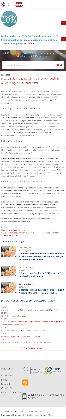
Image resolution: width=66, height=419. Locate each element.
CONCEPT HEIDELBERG (8, 377)
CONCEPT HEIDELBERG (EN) (11, 390)
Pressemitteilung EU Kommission (14, 230)
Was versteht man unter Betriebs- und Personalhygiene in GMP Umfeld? (29, 310)
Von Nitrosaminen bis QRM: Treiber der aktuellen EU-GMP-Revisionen (28, 342)
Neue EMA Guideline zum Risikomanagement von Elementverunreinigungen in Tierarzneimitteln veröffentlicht (32, 323)
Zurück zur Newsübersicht (33, 348)
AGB (50, 414)
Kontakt (5, 384)
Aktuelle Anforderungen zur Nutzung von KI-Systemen (22, 336)
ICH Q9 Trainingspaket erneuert (13, 316)
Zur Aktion (29, 43)
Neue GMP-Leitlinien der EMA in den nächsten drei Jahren (24, 330)
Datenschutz (19, 414)
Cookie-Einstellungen (36, 414)
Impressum (6, 414)
